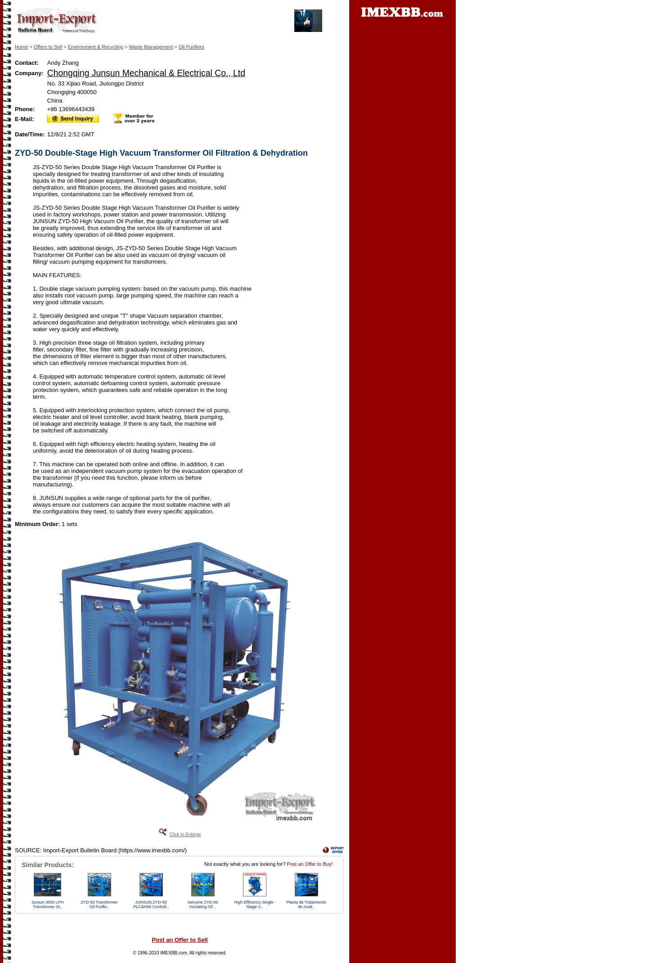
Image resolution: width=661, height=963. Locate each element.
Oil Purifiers (191, 47)
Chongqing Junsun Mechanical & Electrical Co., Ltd (146, 73)
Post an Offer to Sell (179, 939)
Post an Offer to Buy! (310, 864)
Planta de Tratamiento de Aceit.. (306, 904)
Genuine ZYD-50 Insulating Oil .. (203, 904)
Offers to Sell (48, 47)
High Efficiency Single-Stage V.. (254, 904)
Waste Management (151, 47)
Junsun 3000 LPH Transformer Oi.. (47, 904)
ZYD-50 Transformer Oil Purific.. (99, 904)
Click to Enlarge (185, 834)
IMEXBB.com (173, 952)
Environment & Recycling (95, 47)
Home (21, 47)
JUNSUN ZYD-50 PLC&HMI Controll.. (151, 904)
